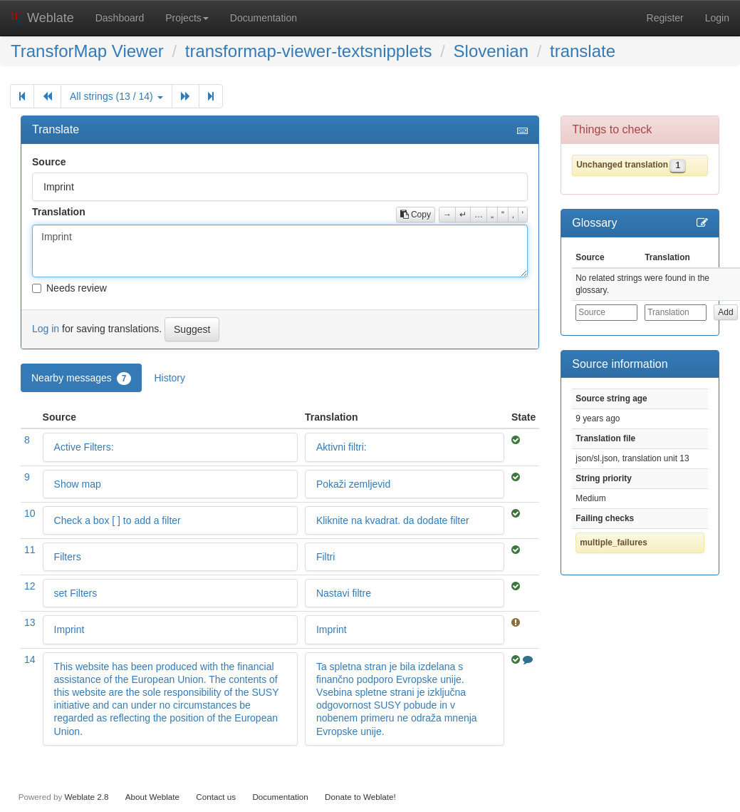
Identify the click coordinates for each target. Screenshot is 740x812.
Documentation (263, 18)
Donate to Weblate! (360, 796)
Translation (58, 211)
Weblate (42, 18)
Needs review (69, 288)
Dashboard (120, 18)
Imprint (280, 251)
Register (665, 18)
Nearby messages (81, 378)
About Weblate (152, 796)
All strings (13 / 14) (116, 96)
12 (30, 586)
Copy (415, 215)
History (169, 378)
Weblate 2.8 (86, 796)
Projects (187, 18)
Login (717, 18)
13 (30, 622)
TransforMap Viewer (87, 51)
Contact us (216, 796)
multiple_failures (613, 543)
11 (30, 549)
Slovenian (491, 51)
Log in (45, 328)
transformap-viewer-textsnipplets (308, 51)
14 (30, 659)
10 (30, 513)
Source (49, 162)
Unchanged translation (622, 165)
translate (582, 51)
